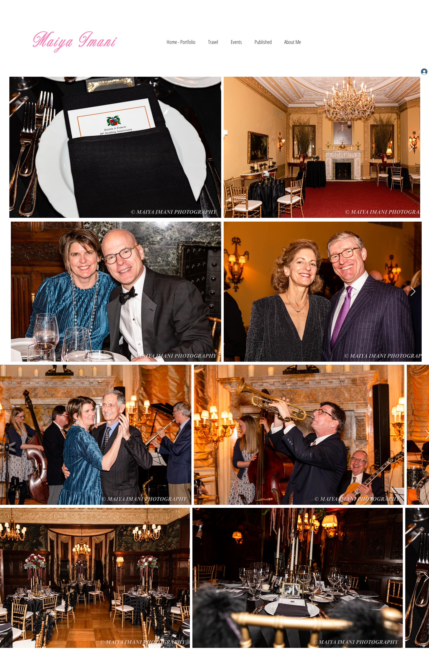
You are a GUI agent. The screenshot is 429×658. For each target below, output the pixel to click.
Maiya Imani (74, 42)
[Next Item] (411, 147)
